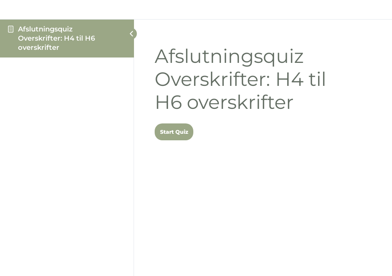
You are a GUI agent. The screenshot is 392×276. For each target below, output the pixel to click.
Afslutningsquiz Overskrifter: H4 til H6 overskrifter (56, 38)
